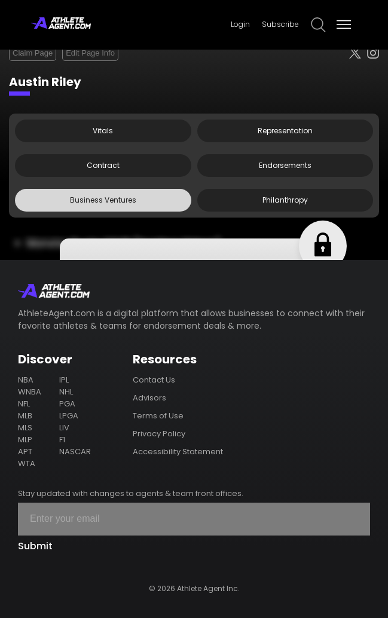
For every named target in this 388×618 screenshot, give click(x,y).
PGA (67, 403)
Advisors (149, 397)
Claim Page (33, 52)
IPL (64, 380)
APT (25, 451)
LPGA (68, 415)
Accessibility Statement (178, 451)
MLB (25, 415)
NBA (25, 380)
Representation (285, 131)
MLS (25, 427)
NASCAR (75, 451)
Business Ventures (103, 200)
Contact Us (154, 380)
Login (240, 24)
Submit (35, 546)
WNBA (29, 391)
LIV (64, 427)
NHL (66, 391)
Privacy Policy (159, 433)
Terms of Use (158, 415)
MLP (25, 439)
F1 (62, 439)
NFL (24, 403)
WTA (26, 463)
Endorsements (285, 165)
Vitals (103, 131)
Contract (103, 165)
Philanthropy (285, 200)
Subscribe (280, 24)
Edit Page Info (90, 52)
